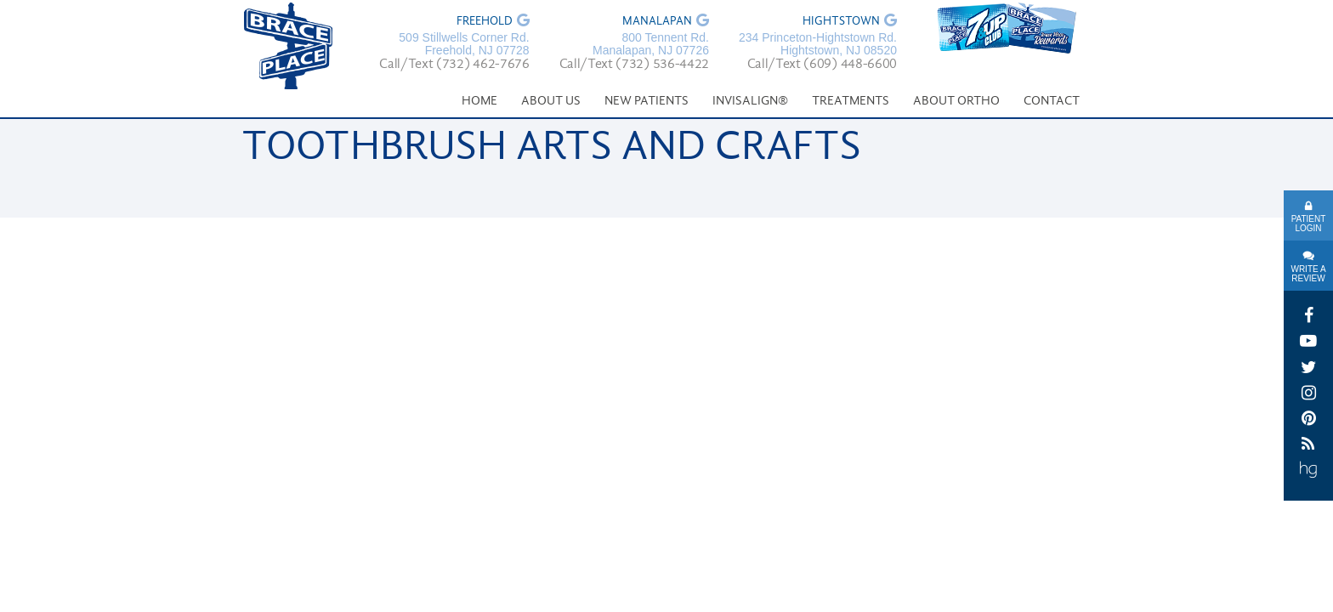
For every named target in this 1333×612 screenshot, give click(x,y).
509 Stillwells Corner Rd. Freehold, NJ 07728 (464, 44)
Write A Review (1307, 273)
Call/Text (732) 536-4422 (634, 64)
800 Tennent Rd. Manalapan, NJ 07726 (651, 44)
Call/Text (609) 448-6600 (822, 64)
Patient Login (1308, 223)
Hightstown (841, 22)
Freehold (485, 22)
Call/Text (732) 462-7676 (454, 64)
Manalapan (657, 22)
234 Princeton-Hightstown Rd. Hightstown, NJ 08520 (818, 44)
